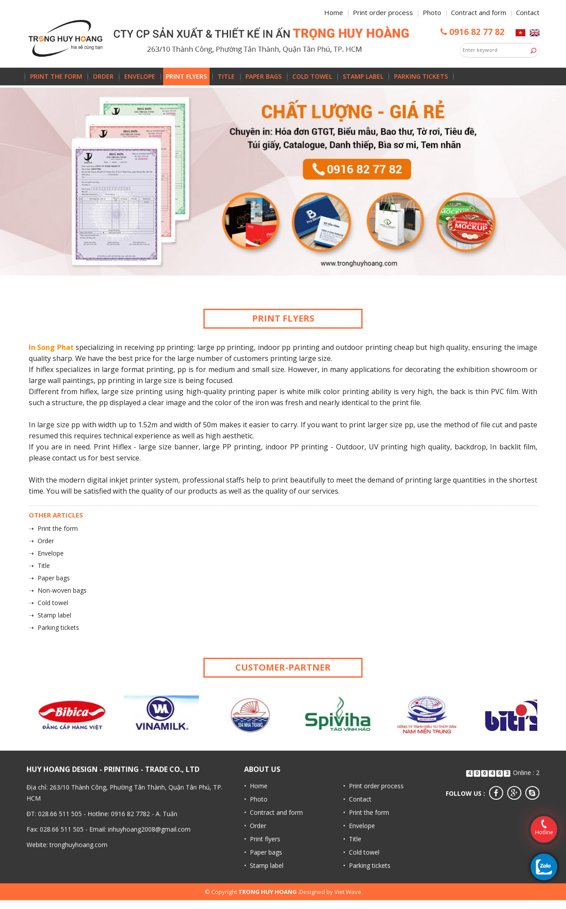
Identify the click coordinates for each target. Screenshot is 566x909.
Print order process (383, 12)
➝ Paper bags (49, 578)
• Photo (256, 799)
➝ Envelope (46, 553)
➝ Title (39, 565)
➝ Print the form (53, 528)
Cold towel (312, 76)
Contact (527, 12)
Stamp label (363, 76)
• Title (352, 839)
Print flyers (186, 76)
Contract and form (478, 12)
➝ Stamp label (50, 615)
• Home (256, 786)
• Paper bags (263, 852)
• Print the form (366, 812)
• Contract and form (273, 812)
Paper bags (263, 76)
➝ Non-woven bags (58, 590)
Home (333, 12)
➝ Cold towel (48, 602)
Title (226, 76)
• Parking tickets (366, 865)
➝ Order (41, 541)
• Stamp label (263, 865)
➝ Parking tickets (54, 627)
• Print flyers (262, 839)
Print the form (56, 76)
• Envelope (359, 825)
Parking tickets (421, 76)
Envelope (139, 76)
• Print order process (373, 786)
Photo (432, 12)
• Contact (357, 799)
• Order (255, 825)
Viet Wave (347, 892)
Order (103, 76)
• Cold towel (361, 852)
